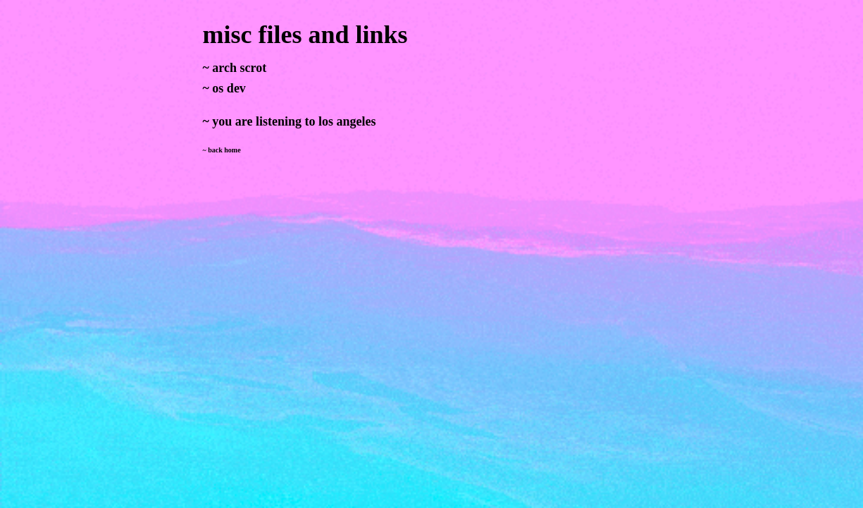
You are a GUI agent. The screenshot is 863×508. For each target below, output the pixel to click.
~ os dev (224, 88)
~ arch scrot (235, 68)
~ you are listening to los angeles (289, 121)
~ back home (222, 150)
